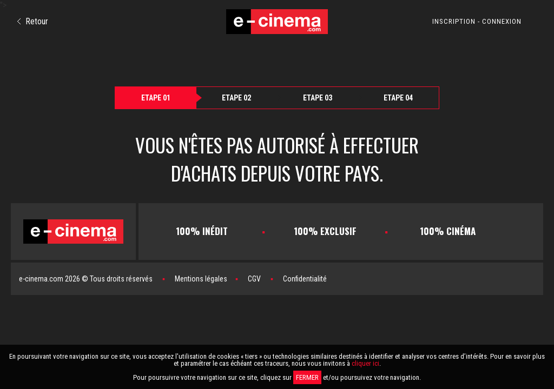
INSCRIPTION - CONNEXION (477, 21)
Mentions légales (201, 278)
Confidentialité (305, 278)
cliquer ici (365, 363)
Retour (32, 21)
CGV (254, 278)
